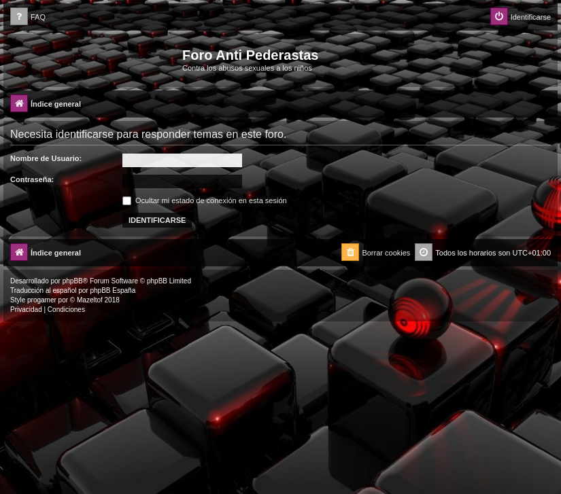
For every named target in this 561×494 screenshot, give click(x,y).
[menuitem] (28, 17)
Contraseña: (32, 179)
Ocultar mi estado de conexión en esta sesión (204, 200)
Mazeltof (90, 300)
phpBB (73, 281)
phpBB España (112, 290)
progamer (41, 300)
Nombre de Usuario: (46, 158)
